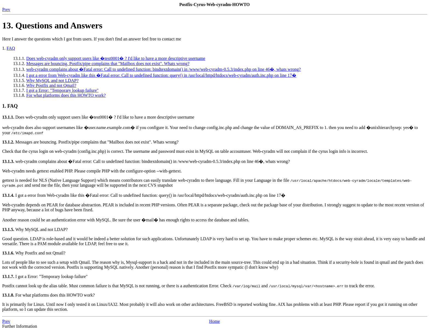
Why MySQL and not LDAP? (52, 80)
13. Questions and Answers (52, 25)
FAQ (11, 48)
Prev (6, 9)
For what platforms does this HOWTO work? (66, 95)
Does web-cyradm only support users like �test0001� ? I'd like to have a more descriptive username (115, 58)
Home (214, 321)
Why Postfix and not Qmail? (51, 85)
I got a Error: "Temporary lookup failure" (62, 90)
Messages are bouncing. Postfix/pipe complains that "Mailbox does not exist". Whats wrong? (107, 63)
